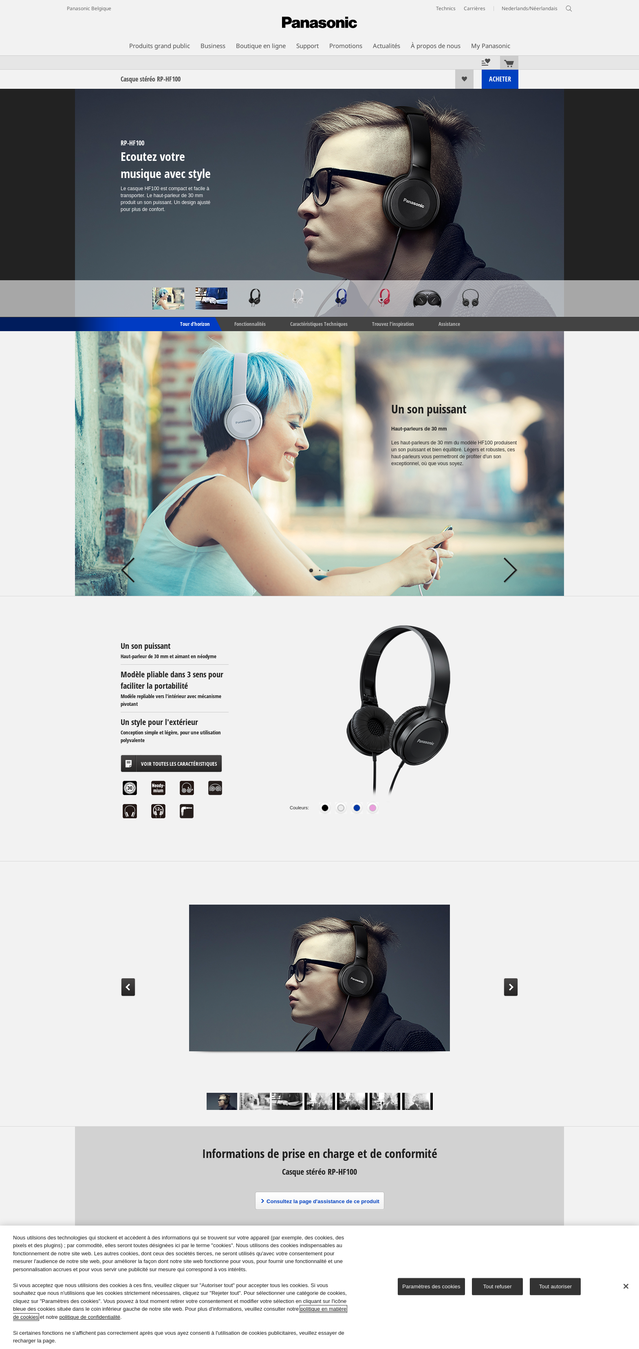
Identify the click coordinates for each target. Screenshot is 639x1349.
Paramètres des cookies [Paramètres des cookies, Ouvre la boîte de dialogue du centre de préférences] (431, 1286)
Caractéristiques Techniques (319, 323)
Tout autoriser (555, 1286)
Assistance (449, 323)
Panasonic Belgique (89, 8)
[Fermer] (626, 1286)
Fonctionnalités (250, 323)
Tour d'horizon (194, 323)
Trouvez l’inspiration (393, 323)
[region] (319, 1287)
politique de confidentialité (89, 1317)
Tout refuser (497, 1286)
